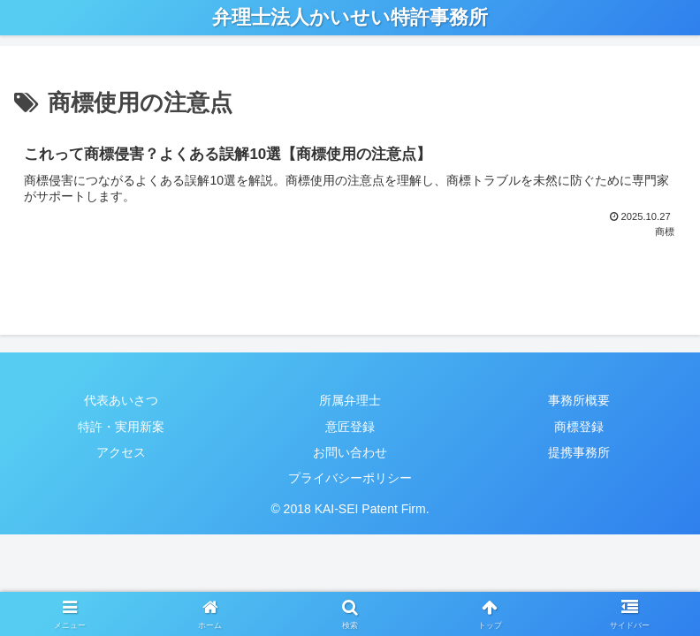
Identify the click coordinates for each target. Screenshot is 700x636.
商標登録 (579, 427)
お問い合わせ (350, 452)
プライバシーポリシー (350, 478)
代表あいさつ (121, 400)
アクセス (121, 452)
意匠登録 (350, 427)
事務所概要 (579, 400)
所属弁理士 (350, 400)
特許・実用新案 (121, 427)
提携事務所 (579, 452)
